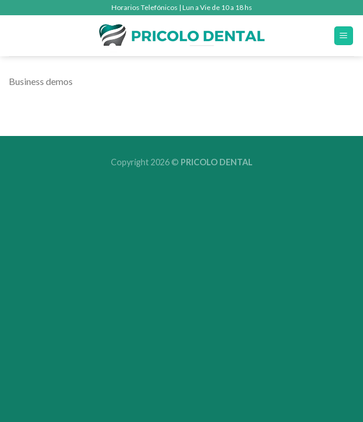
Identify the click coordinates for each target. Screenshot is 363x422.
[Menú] (344, 36)
